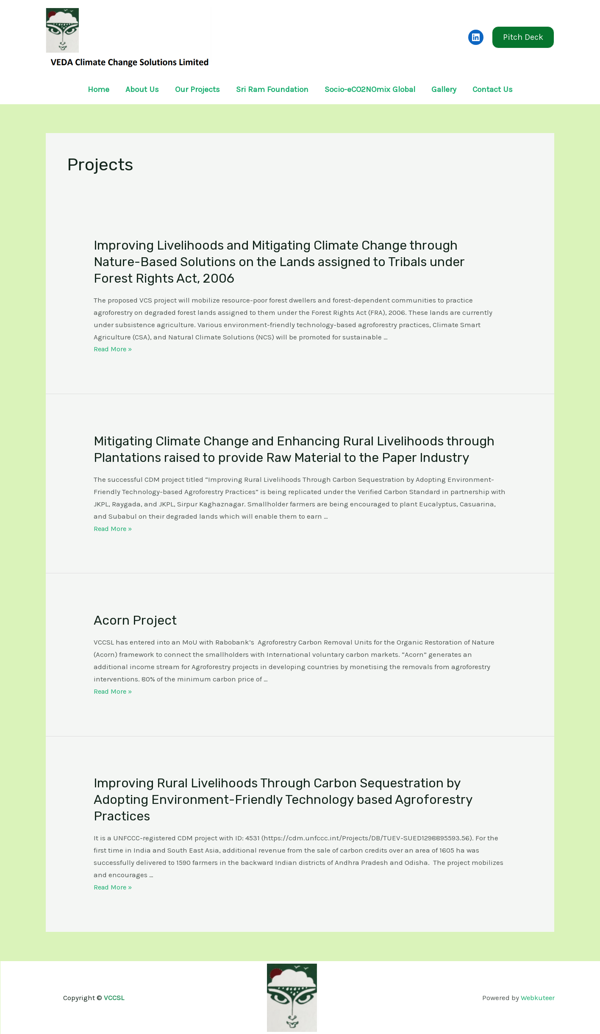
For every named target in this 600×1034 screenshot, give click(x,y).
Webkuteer (537, 997)
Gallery (443, 89)
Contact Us (492, 89)
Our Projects (197, 89)
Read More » (114, 349)
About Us (142, 89)
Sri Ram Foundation (272, 89)
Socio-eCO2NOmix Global (370, 89)
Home (98, 89)
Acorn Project (135, 620)
